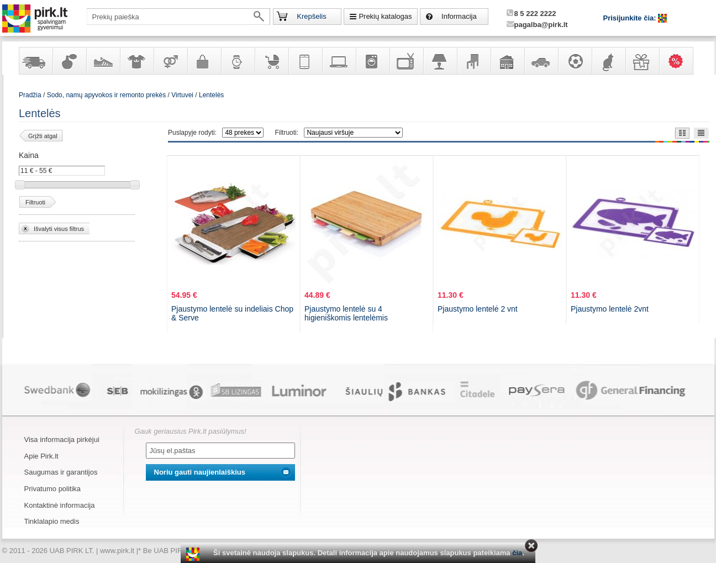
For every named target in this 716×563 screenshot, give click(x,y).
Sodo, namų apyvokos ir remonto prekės (507, 61)
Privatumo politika (52, 489)
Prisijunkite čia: (631, 18)
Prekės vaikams (271, 61)
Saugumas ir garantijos (61, 472)
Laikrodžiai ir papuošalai (238, 61)
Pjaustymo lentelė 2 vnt (478, 308)
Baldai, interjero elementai (473, 61)
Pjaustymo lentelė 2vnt (610, 308)
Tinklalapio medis (52, 521)
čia (517, 553)
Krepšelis (311, 16)
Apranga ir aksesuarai (136, 61)
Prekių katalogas (385, 16)
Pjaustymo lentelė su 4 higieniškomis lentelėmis (346, 313)
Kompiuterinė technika (339, 61)
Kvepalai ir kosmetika (69, 61)
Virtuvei (182, 95)
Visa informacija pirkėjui (61, 439)
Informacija (459, 16)
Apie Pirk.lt (41, 456)
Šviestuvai (440, 61)
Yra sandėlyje (35, 61)
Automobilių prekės (541, 61)
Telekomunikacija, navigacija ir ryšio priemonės (305, 61)
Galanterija (204, 61)
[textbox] (178, 16)
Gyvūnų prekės (608, 61)
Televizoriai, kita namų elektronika (406, 61)
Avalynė (103, 61)
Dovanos (642, 61)
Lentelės (211, 95)
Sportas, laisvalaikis (575, 61)
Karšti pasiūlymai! (679, 61)
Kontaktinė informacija (59, 505)
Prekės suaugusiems (170, 61)
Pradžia (30, 95)
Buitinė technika (372, 61)
